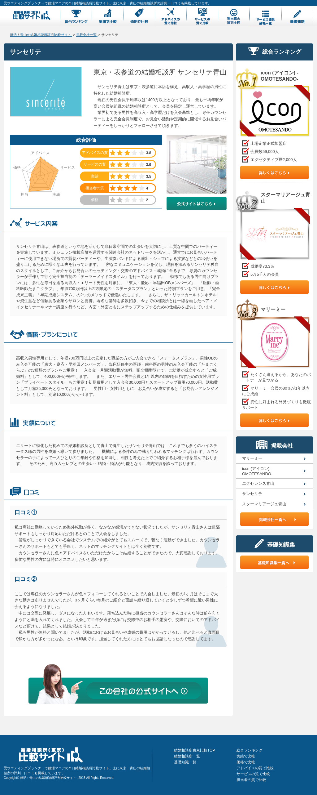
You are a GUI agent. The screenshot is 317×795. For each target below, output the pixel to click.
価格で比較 (246, 762)
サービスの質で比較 (253, 774)
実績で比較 (246, 756)
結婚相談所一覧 (187, 756)
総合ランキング (250, 750)
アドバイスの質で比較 (255, 768)
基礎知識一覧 (185, 762)
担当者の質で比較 (251, 780)
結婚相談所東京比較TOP (194, 750)
